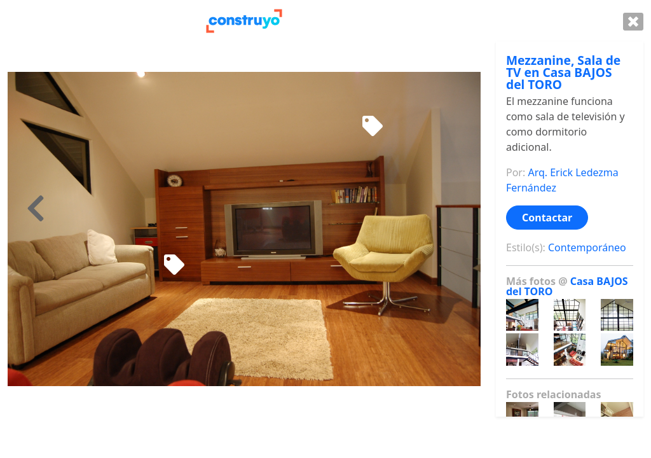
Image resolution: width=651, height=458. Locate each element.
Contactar (547, 218)
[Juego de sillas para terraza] (174, 265)
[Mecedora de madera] (372, 126)
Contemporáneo (587, 247)
